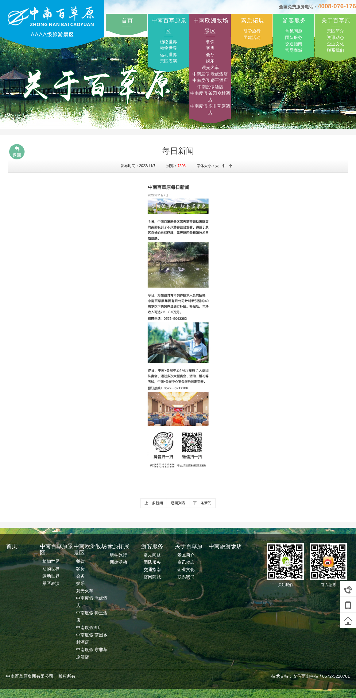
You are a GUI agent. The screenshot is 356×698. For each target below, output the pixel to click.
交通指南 (293, 43)
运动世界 (168, 54)
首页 (127, 20)
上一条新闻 (154, 503)
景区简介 (335, 31)
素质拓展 (252, 20)
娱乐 (210, 61)
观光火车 (210, 67)
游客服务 (294, 20)
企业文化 (335, 43)
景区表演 (168, 61)
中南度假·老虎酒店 (210, 73)
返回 (17, 152)
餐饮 (210, 41)
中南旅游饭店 (225, 546)
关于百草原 (335, 20)
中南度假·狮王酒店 (210, 80)
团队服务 (293, 37)
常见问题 (293, 31)
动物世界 (168, 48)
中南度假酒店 (210, 86)
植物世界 (168, 41)
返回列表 (178, 503)
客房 (210, 48)
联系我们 (335, 50)
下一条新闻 (202, 503)
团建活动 (252, 37)
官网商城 (293, 50)
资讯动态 (335, 37)
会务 (210, 54)
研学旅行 (252, 31)
